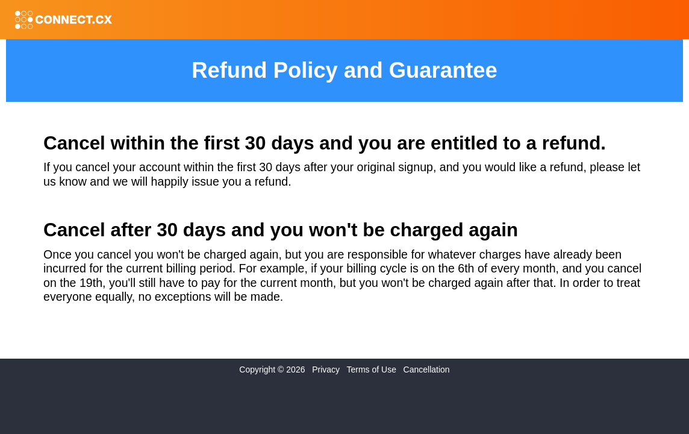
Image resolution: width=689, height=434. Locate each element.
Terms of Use (371, 369)
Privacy (326, 369)
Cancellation (427, 369)
